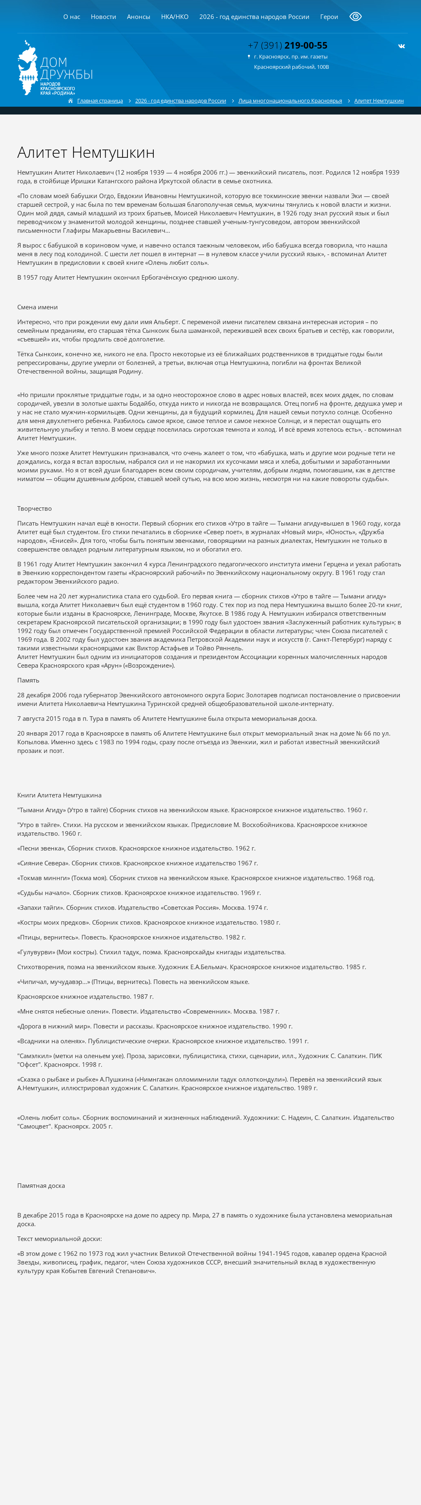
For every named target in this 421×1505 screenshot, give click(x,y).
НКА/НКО (175, 16)
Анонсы (138, 16)
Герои (329, 16)
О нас (71, 16)
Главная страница (100, 100)
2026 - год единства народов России (254, 16)
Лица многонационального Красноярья (290, 100)
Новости (103, 16)
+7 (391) (288, 45)
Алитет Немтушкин (379, 100)
